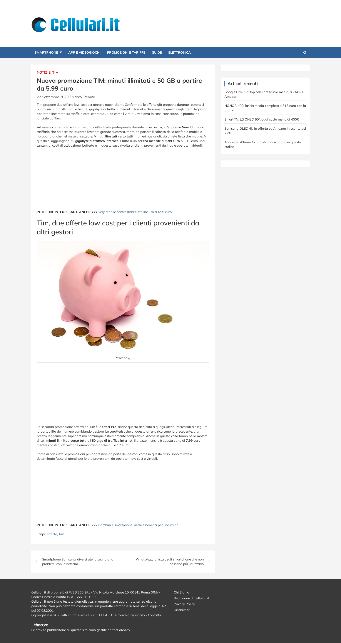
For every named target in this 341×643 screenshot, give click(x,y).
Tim (55, 72)
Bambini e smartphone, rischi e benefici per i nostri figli (139, 525)
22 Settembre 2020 (53, 97)
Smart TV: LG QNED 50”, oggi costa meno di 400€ (261, 119)
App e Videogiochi (84, 52)
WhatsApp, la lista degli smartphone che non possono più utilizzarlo (170, 561)
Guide (157, 52)
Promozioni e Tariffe (126, 52)
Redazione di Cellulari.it (191, 598)
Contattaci (155, 615)
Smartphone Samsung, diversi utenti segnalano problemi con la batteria (77, 561)
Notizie (44, 72)
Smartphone (46, 52)
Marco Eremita (83, 97)
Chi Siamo (181, 592)
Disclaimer (181, 610)
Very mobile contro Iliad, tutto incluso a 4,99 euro (135, 212)
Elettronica (179, 52)
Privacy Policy (184, 604)
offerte (52, 534)
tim (61, 534)
